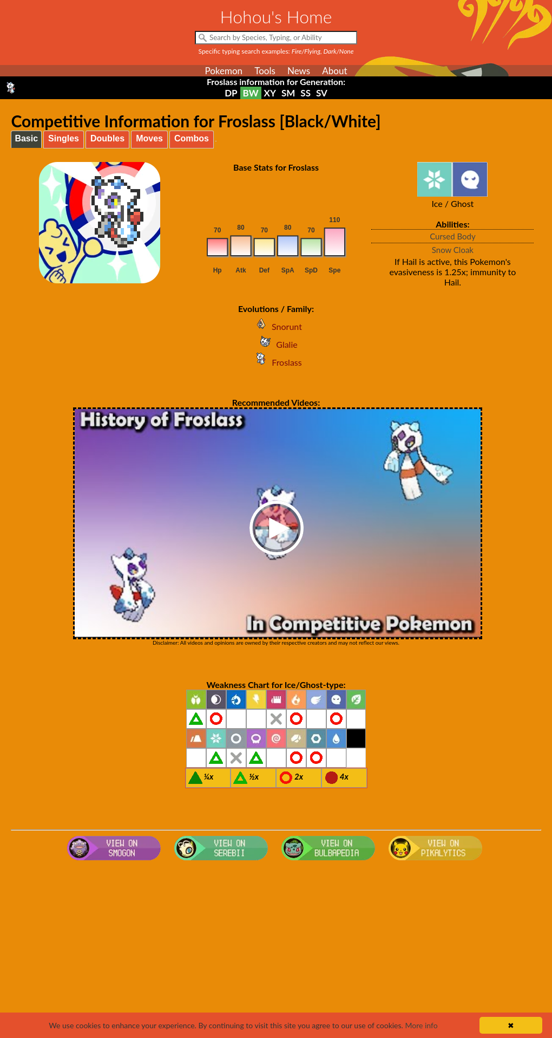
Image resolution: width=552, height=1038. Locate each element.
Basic (26, 138)
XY (270, 93)
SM (288, 93)
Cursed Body (453, 236)
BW (251, 93)
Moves (149, 138)
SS (305, 93)
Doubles (107, 138)
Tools (264, 70)
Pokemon (223, 70)
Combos (191, 138)
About (334, 70)
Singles (63, 138)
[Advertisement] (276, 951)
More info (421, 1025)
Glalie (275, 344)
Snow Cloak (453, 250)
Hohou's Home (276, 16)
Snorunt (276, 326)
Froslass (275, 362)
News (298, 70)
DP (231, 93)
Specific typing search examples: (276, 51)
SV (321, 93)
